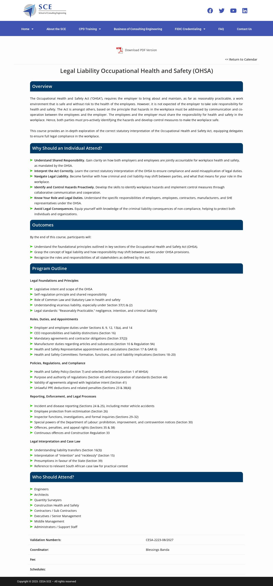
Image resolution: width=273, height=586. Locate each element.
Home (27, 29)
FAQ (221, 29)
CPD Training (90, 29)
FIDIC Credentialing (190, 29)
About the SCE (56, 29)
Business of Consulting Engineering (138, 29)
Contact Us (244, 29)
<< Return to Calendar (241, 59)
